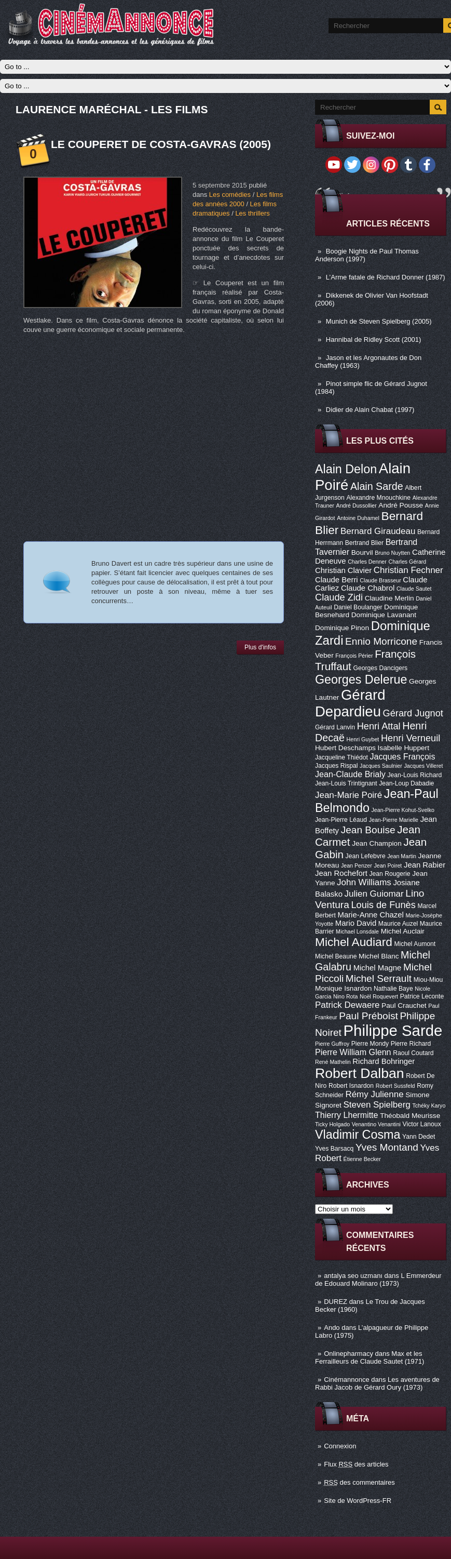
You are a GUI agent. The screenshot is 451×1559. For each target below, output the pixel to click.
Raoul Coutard (413, 1053)
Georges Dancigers (380, 668)
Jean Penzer (356, 865)
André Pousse (400, 505)
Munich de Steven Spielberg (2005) (379, 321)
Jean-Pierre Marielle (393, 820)
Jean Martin (401, 856)
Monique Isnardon (343, 988)
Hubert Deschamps (345, 748)
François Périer (354, 655)
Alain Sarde (376, 486)
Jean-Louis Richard (414, 775)
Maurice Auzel (398, 923)
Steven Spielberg (377, 1105)
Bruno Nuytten (392, 553)
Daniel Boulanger (358, 607)
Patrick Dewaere (347, 1005)
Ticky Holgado (332, 1124)
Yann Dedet (418, 1136)
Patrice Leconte (422, 996)
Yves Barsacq (334, 1148)
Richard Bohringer (383, 1061)
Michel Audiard (353, 942)
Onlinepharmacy (348, 1353)
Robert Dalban (359, 1073)
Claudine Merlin (389, 598)
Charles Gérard (407, 561)
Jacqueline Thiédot (341, 757)
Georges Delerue (361, 679)
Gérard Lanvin (335, 727)
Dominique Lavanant (383, 615)
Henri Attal (379, 726)
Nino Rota (345, 996)
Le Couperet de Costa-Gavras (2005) (161, 144)
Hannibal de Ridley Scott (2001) (373, 339)
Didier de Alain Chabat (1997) (370, 410)
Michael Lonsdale (357, 931)
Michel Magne (377, 968)
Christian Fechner (408, 570)
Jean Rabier (424, 865)
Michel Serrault (379, 978)
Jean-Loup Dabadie (406, 783)
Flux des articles (356, 1464)
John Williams (364, 882)
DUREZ (335, 1301)
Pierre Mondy (370, 1043)
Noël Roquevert (379, 996)
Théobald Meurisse (410, 1116)
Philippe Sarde (393, 1030)
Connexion (340, 1446)
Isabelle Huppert (403, 748)
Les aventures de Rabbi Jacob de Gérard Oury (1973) (377, 1383)
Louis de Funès (383, 905)
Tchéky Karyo (428, 1105)
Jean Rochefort (341, 873)
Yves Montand (387, 1147)
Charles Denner (367, 561)
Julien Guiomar (374, 894)
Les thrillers (252, 213)
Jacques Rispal (336, 765)
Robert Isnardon (351, 1085)
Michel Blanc (379, 956)
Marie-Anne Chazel (371, 915)
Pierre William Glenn (353, 1052)
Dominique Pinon (342, 628)
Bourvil (362, 552)
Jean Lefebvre (366, 856)
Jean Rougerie (390, 873)
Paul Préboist (368, 1015)
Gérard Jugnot (413, 713)
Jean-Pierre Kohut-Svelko (403, 810)
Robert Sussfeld (395, 1086)
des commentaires (359, 1482)
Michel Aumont (414, 944)
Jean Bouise (368, 829)
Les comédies (230, 194)
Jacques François (402, 756)
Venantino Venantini (376, 1124)
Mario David (355, 923)
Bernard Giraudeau (377, 531)
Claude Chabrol (367, 588)
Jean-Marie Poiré (348, 795)
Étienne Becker (362, 1159)
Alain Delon (346, 469)
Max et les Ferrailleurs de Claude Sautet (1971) (369, 1357)
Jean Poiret (388, 865)
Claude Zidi (339, 597)
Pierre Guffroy (332, 1044)
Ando (331, 1327)
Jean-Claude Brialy (350, 774)
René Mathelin (333, 1062)
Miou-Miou (428, 979)
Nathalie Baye (393, 988)
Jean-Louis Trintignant (346, 783)
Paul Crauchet (404, 1005)
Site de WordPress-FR (357, 1500)
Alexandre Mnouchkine (378, 497)
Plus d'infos (260, 647)
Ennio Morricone (381, 641)
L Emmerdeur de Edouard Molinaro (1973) (378, 1279)
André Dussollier (356, 505)
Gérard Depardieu (350, 703)
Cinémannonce (346, 1379)
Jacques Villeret (423, 766)
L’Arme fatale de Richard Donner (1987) (385, 277)
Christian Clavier (343, 570)
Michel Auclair (403, 931)
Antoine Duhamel (358, 518)
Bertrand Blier (364, 543)
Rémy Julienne (374, 1094)
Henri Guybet (363, 739)
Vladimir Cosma (357, 1134)
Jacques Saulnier (381, 766)
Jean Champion (377, 843)
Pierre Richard (411, 1043)
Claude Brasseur (380, 580)
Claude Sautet (414, 588)
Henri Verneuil (410, 738)
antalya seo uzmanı (353, 1276)
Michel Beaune (336, 956)
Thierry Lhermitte (346, 1115)
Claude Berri (336, 580)
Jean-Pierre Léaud (341, 819)
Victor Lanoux (422, 1124)
